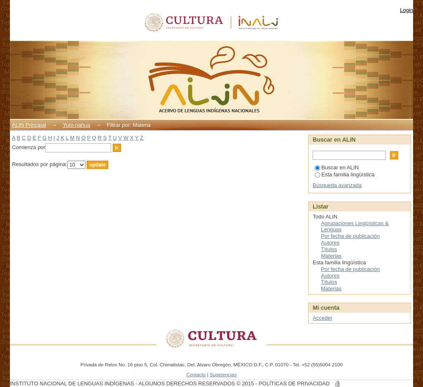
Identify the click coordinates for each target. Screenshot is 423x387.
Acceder (323, 318)
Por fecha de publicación (350, 236)
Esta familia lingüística (345, 174)
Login (406, 10)
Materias (331, 256)
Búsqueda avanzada (337, 185)
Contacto (196, 374)
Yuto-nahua (76, 125)
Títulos (329, 249)
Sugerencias (223, 374)
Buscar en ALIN (337, 167)
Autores (330, 243)
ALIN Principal (29, 125)
